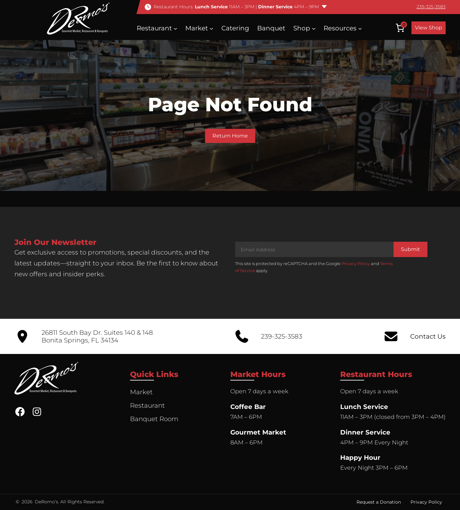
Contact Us (428, 336)
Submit (410, 249)
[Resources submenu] (360, 28)
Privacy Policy (355, 263)
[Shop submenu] (314, 28)
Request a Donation (378, 502)
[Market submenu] (211, 28)
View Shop (428, 28)
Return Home (230, 136)
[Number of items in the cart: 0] (400, 28)
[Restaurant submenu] (175, 28)
